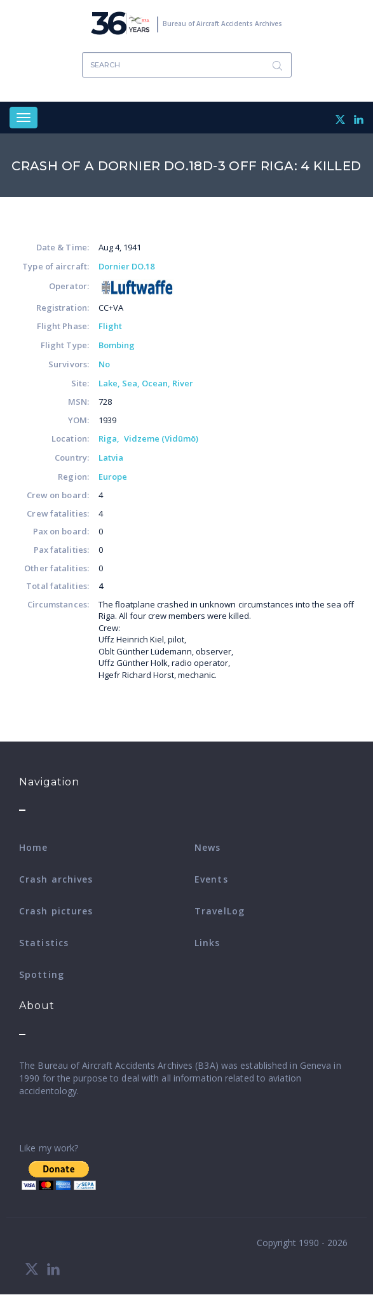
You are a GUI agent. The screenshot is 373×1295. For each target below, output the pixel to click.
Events (211, 879)
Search (277, 65)
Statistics (44, 943)
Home (33, 847)
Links (207, 943)
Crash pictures (56, 911)
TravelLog (219, 911)
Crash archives (56, 879)
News (207, 847)
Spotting (41, 974)
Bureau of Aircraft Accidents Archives (222, 23)
